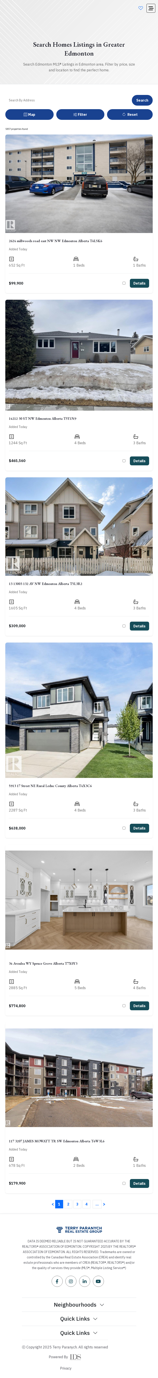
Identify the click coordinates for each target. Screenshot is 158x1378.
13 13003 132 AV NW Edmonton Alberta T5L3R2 (45, 583)
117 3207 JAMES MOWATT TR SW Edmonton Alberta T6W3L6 (56, 1141)
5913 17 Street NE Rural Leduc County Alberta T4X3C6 (50, 785)
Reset (130, 114)
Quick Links (79, 1318)
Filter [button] (80, 114)
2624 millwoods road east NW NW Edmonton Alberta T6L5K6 (55, 241)
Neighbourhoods (79, 1304)
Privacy (66, 1368)
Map (29, 114)
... (97, 1204)
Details (139, 283)
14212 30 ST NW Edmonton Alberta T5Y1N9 (42, 418)
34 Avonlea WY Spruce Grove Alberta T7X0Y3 (43, 963)
